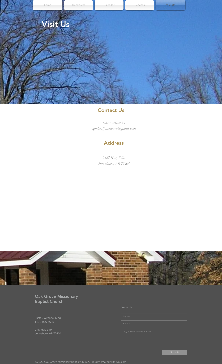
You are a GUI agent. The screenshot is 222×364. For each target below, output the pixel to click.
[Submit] (174, 352)
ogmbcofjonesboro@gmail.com (114, 128)
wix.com (121, 361)
